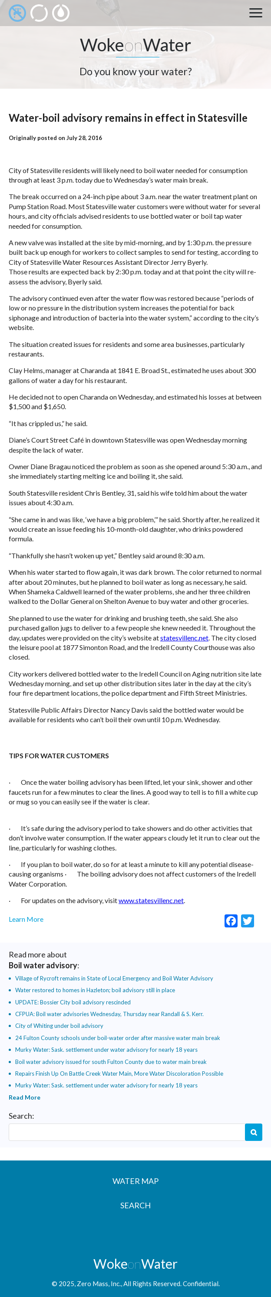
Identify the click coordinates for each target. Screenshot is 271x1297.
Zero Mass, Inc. (99, 1283)
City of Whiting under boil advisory (59, 1025)
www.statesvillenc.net (151, 900)
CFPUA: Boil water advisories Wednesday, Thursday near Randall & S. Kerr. (109, 1013)
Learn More (26, 919)
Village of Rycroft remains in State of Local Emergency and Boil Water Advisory (114, 978)
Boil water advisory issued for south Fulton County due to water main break (111, 1061)
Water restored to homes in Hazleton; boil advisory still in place (95, 990)
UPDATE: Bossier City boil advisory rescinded (73, 1002)
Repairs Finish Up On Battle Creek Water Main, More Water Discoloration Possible (119, 1073)
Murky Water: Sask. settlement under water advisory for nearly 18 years (106, 1049)
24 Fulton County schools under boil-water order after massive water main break (117, 1037)
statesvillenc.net (184, 637)
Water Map (135, 1181)
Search (253, 1132)
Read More (24, 1097)
